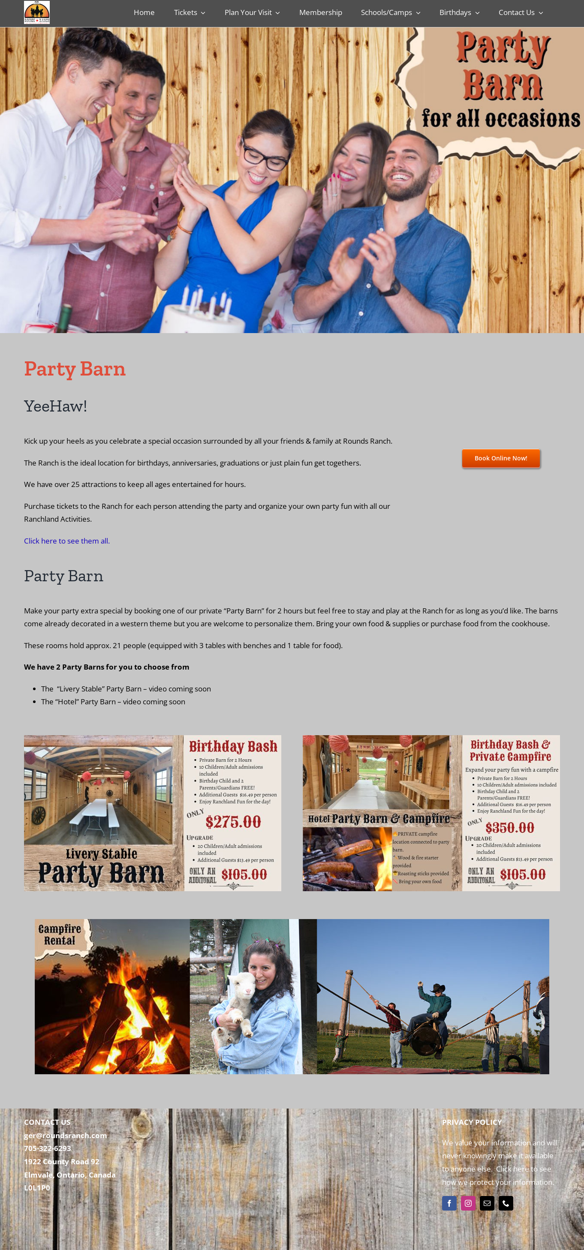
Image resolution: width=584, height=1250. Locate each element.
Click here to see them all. (67, 541)
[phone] (506, 1203)
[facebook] (449, 1203)
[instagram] (468, 1203)
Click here (511, 1169)
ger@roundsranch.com (65, 1135)
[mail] (487, 1203)
